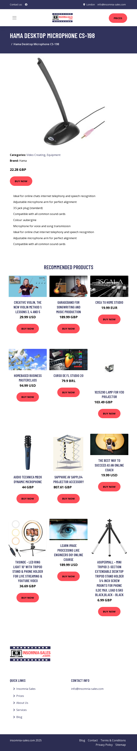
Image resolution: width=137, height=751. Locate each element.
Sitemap (120, 745)
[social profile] (26, 4)
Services (21, 710)
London (90, 4)
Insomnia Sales (26, 689)
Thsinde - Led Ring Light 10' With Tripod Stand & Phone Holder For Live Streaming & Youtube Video (27, 571)
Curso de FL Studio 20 (68, 375)
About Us (22, 703)
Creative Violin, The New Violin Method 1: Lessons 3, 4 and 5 (28, 307)
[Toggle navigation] (14, 18)
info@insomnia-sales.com (111, 4)
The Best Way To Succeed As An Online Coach (109, 465)
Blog (19, 717)
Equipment (54, 155)
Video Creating (36, 155)
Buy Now (21, 181)
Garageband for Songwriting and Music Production (68, 307)
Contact (93, 740)
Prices (118, 18)
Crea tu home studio (109, 302)
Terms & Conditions (113, 740)
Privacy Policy (104, 745)
